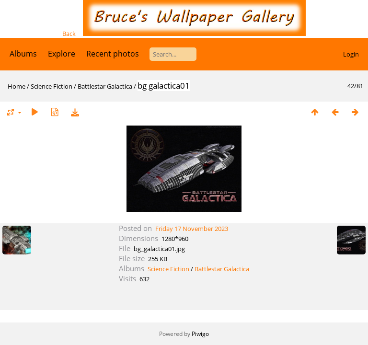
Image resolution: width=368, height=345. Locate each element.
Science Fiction (51, 86)
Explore (61, 53)
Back (69, 33)
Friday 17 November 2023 (191, 228)
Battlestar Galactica (105, 86)
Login (351, 54)
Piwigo (200, 334)
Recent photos (112, 53)
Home (16, 86)
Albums (23, 53)
